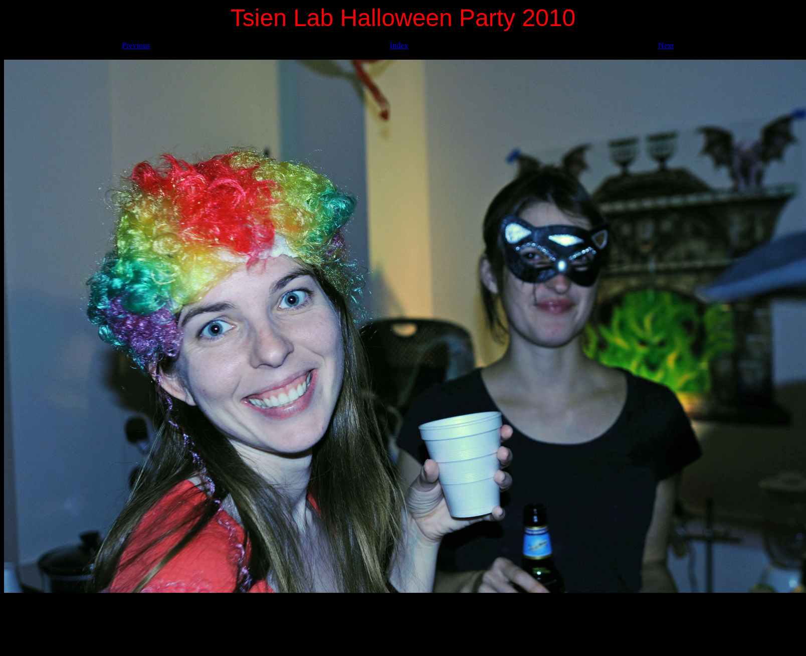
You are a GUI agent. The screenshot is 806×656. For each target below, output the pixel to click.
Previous (136, 45)
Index (399, 45)
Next (666, 45)
